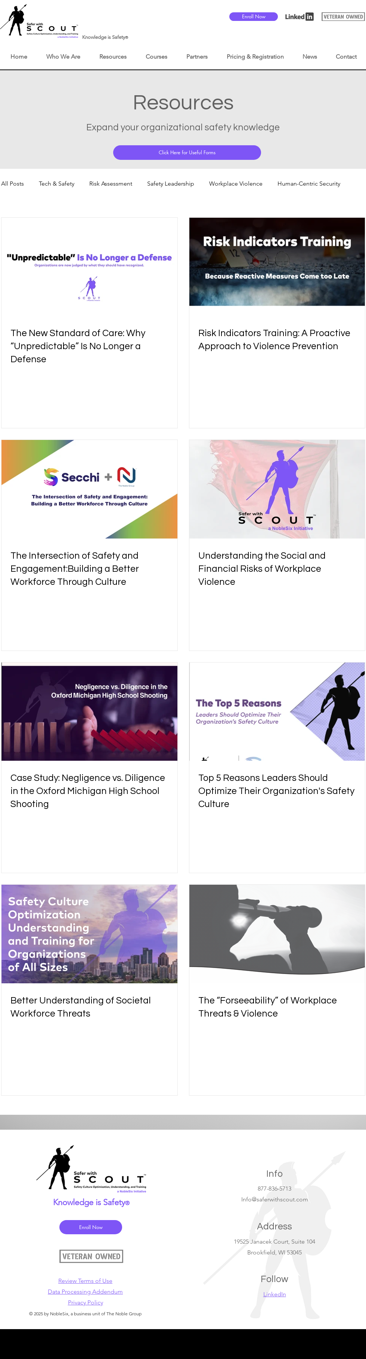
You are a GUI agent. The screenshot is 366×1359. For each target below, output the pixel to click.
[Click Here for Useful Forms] (187, 152)
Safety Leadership (170, 183)
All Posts (12, 183)
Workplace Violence (236, 183)
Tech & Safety (56, 183)
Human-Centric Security (308, 183)
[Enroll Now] (253, 16)
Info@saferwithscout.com (274, 1199)
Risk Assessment (110, 183)
